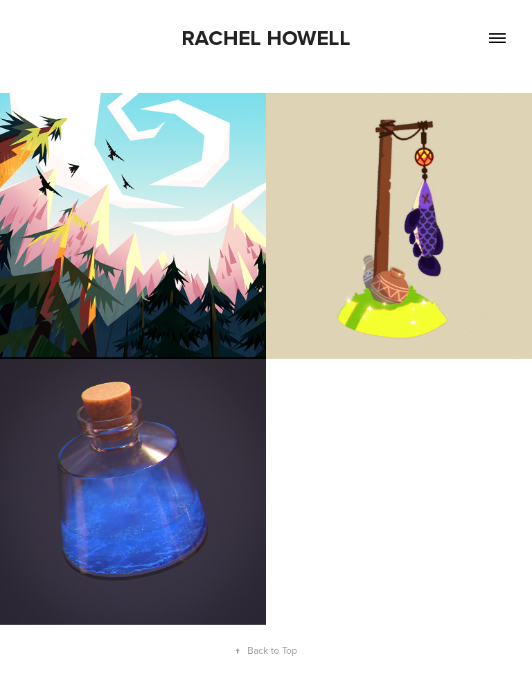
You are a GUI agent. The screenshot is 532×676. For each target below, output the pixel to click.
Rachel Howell (266, 38)
